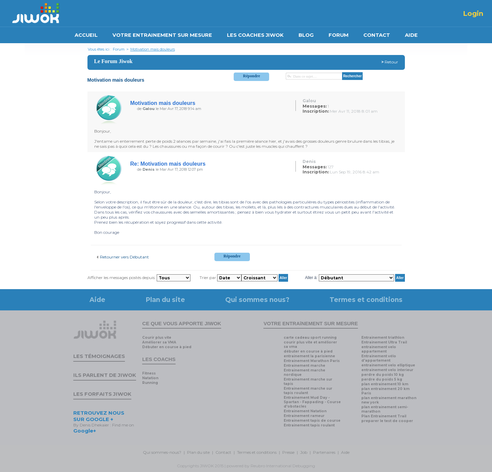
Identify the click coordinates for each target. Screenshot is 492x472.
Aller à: (311, 277)
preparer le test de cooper (387, 421)
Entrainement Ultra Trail (384, 342)
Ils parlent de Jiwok (104, 375)
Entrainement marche (304, 365)
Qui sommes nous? (257, 300)
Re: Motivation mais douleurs (168, 164)
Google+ (84, 430)
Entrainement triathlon (382, 337)
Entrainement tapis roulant (309, 425)
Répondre (251, 76)
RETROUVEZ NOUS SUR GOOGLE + (98, 416)
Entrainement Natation (305, 411)
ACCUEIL (86, 35)
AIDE (411, 35)
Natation (150, 378)
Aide (97, 300)
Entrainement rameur (304, 416)
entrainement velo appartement (378, 349)
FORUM (338, 35)
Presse (288, 452)
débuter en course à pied (308, 351)
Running (150, 383)
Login (473, 13)
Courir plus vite (156, 337)
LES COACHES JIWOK (255, 35)
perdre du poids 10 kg (382, 374)
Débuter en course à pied (166, 347)
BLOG (306, 35)
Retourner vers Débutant (124, 256)
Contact (223, 452)
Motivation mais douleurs (152, 49)
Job (303, 452)
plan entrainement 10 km (384, 384)
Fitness (149, 373)
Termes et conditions (366, 300)
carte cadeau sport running (310, 337)
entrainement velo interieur (387, 370)
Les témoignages (99, 356)
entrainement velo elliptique (388, 365)
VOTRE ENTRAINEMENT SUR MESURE (162, 35)
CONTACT (376, 35)
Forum (119, 49)
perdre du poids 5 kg (381, 379)
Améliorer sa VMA (159, 342)
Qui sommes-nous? (162, 452)
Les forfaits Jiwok (102, 394)
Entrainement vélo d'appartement (378, 358)
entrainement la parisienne (309, 356)
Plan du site (165, 300)
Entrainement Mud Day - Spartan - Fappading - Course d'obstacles (312, 402)
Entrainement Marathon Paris (312, 361)
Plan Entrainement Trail (383, 416)
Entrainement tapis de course (312, 420)
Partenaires (324, 452)
